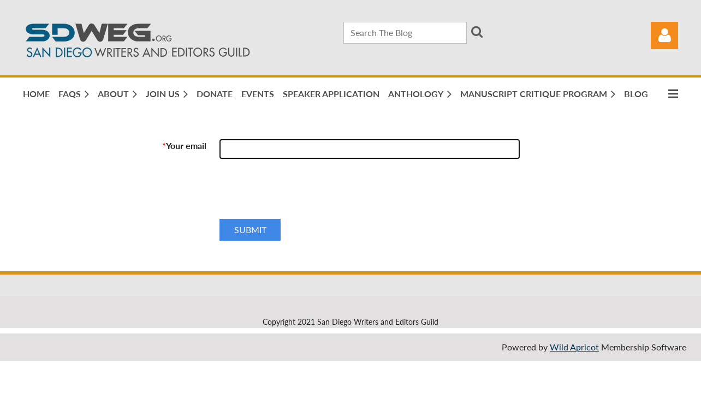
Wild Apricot (574, 347)
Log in (664, 35)
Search (477, 31)
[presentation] (302, 193)
